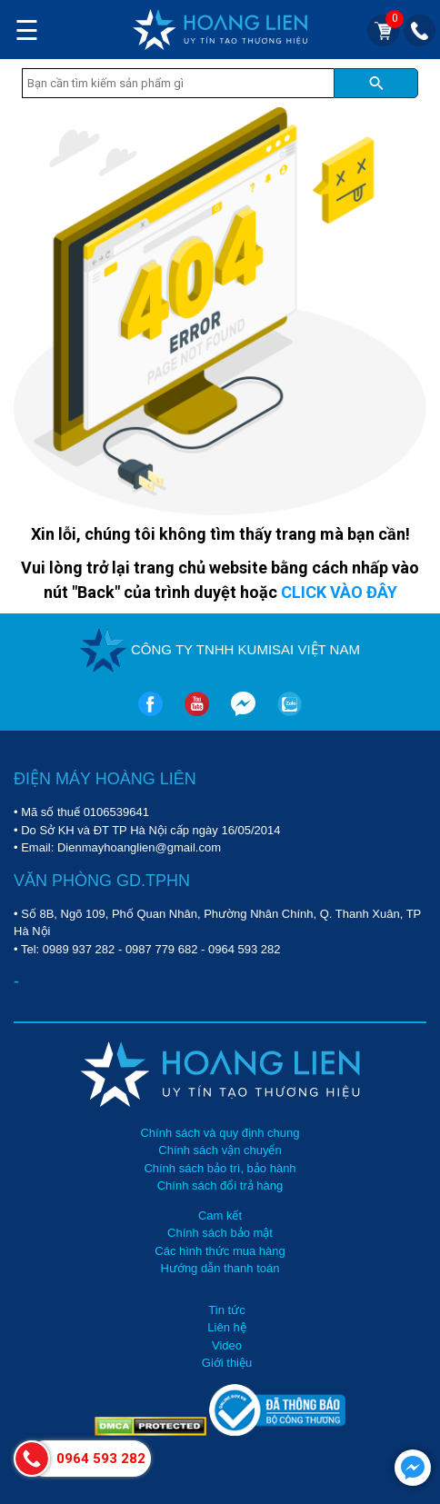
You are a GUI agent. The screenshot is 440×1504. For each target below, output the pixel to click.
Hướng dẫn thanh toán (220, 1268)
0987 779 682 (161, 949)
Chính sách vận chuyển (219, 1150)
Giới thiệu (227, 1363)
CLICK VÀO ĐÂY (339, 592)
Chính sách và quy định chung (219, 1133)
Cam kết (220, 1215)
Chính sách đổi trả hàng (220, 1185)
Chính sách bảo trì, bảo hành (219, 1168)
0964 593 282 (244, 949)
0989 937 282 (79, 949)
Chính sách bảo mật (220, 1233)
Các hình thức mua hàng (220, 1251)
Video (227, 1345)
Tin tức (226, 1310)
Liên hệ (226, 1327)
